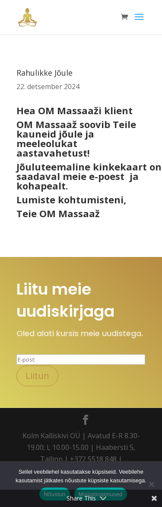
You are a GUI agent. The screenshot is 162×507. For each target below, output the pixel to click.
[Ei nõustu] (151, 484)
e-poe (102, 176)
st (119, 176)
